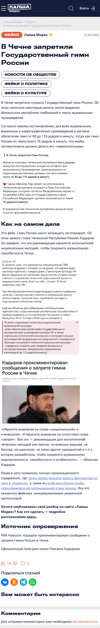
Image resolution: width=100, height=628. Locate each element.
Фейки (11, 35)
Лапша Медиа (35, 35)
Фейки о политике (26, 84)
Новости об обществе (30, 75)
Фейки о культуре (26, 93)
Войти (87, 8)
